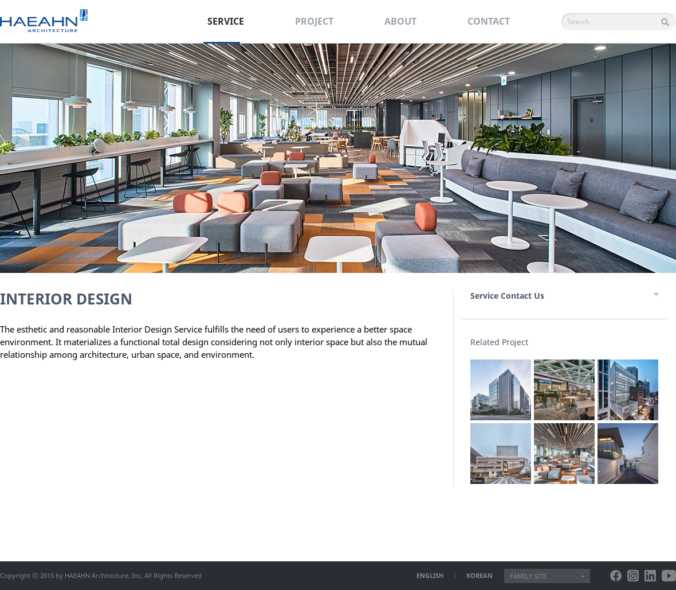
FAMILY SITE (528, 576)
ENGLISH (429, 575)
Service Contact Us (507, 295)
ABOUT (400, 21)
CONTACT (488, 21)
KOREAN (479, 575)
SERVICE (225, 21)
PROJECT (314, 21)
